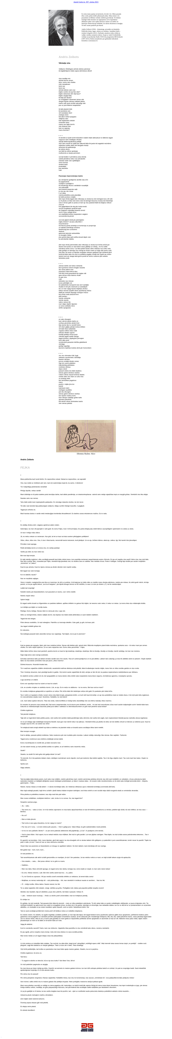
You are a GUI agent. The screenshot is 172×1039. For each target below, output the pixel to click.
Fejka (25, 467)
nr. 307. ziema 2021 (86, 2)
